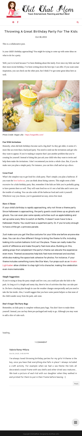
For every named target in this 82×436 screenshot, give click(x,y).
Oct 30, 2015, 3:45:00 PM (19, 353)
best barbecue (19, 180)
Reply (76, 384)
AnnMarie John (54, 434)
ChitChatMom (34, 434)
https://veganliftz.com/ (34, 135)
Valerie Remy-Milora (19, 349)
